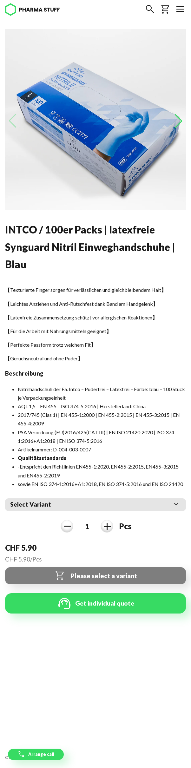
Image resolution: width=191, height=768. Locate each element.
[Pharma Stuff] (32, 9)
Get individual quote (95, 603)
